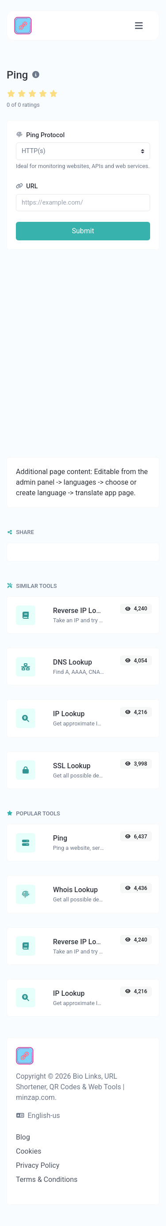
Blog (23, 1137)
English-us (38, 1115)
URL (27, 186)
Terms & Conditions (47, 1179)
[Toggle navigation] (139, 25)
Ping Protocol (40, 135)
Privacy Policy (38, 1165)
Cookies (28, 1151)
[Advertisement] (83, 353)
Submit (83, 231)
